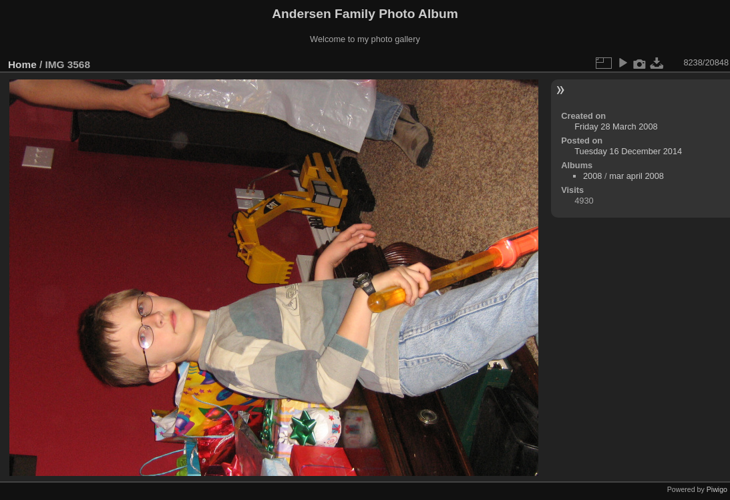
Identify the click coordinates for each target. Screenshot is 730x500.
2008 (592, 176)
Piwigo (717, 489)
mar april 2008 (636, 176)
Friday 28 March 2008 (615, 126)
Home (22, 64)
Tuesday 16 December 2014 (628, 151)
